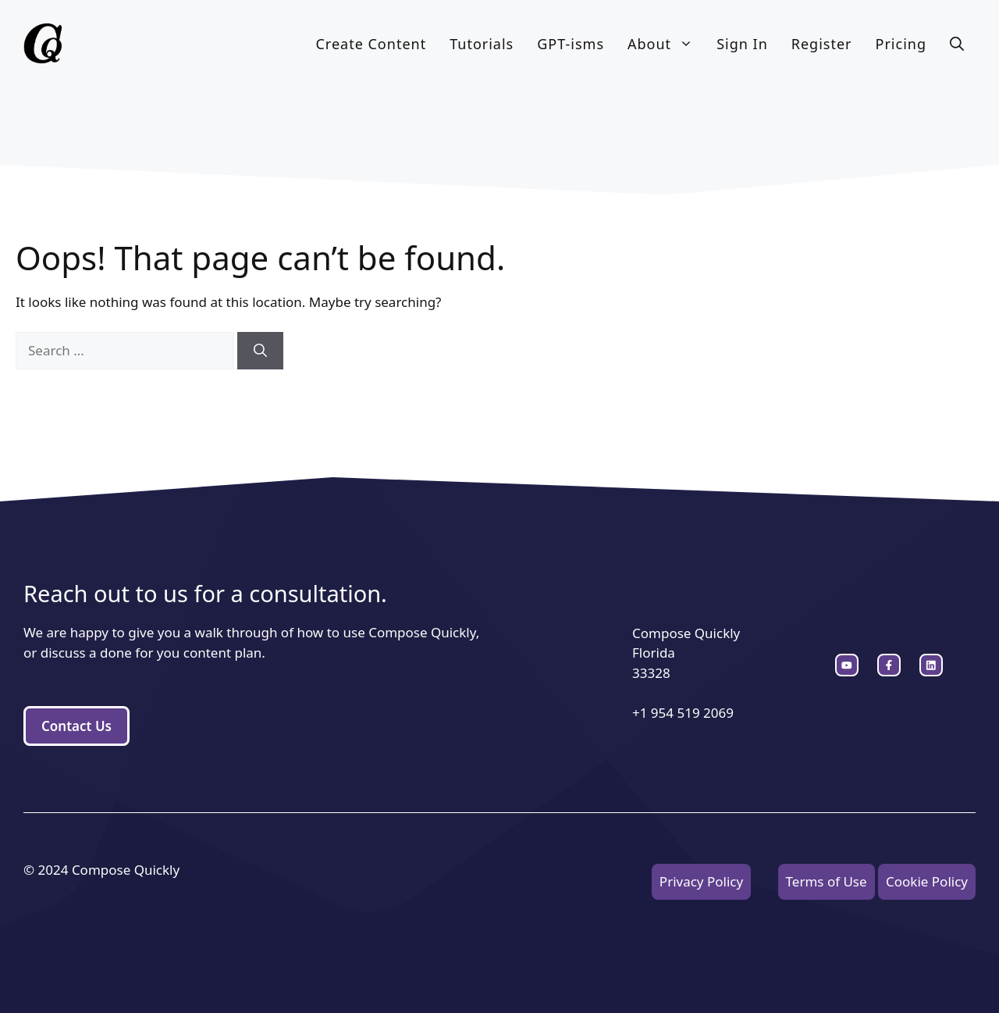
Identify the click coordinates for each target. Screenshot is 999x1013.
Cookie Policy (927, 881)
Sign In (742, 43)
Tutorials (482, 43)
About (666, 43)
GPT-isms (570, 43)
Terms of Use (826, 881)
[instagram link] (847, 665)
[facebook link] (931, 665)
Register (821, 43)
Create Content (370, 43)
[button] (957, 43)
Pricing (901, 43)
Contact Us (76, 726)
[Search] (260, 350)
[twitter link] (889, 665)
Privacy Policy (701, 881)
